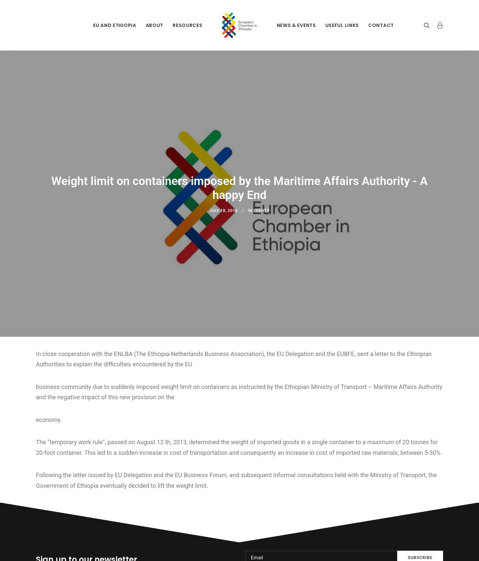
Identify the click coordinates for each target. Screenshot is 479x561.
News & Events (296, 25)
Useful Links (342, 25)
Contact (381, 25)
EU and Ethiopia (114, 25)
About (155, 25)
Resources (187, 25)
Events (262, 206)
